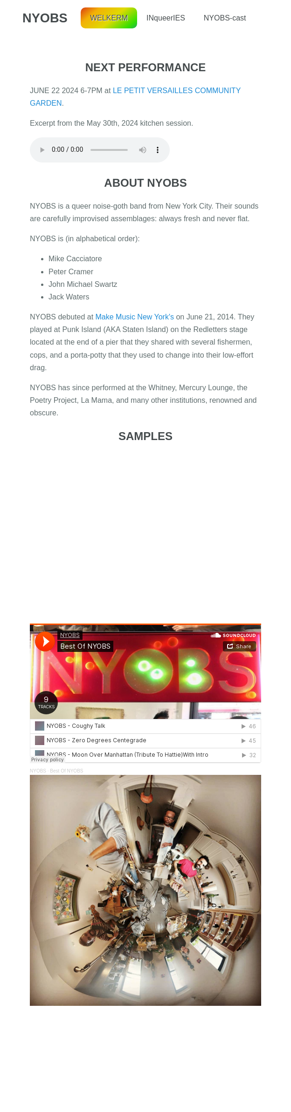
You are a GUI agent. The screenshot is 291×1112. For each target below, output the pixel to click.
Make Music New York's (135, 317)
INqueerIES (165, 18)
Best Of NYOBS (66, 770)
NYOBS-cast (225, 18)
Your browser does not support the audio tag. (100, 150)
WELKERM (109, 18)
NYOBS (45, 18)
